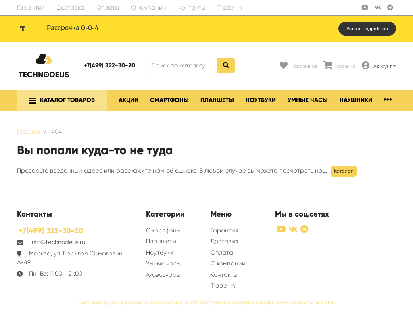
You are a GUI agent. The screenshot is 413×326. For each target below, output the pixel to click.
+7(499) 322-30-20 (109, 65)
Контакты (191, 7)
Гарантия (31, 7)
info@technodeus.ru (58, 242)
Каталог (343, 171)
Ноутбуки (261, 100)
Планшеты (217, 100)
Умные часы (308, 100)
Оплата (107, 7)
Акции (128, 100)
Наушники (356, 100)
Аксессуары (163, 274)
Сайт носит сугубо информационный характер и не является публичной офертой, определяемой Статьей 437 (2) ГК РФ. (207, 302)
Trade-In (229, 7)
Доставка (70, 7)
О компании (148, 7)
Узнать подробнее (367, 28)
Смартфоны (169, 100)
